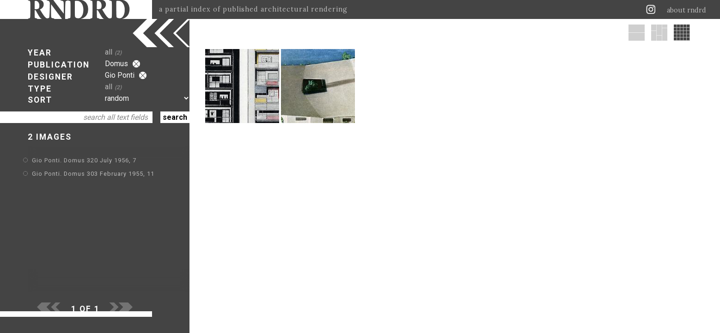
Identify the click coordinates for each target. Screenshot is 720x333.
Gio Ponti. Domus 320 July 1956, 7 (84, 160)
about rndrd (686, 10)
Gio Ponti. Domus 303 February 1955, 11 (93, 173)
